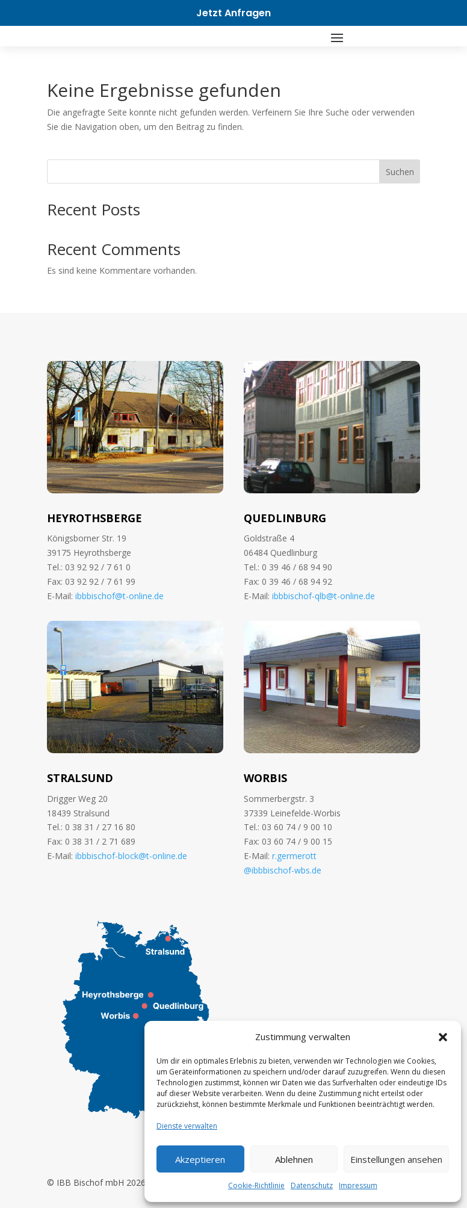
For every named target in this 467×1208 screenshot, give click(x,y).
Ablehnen (294, 1159)
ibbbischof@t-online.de (119, 596)
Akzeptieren (200, 1159)
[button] (443, 1037)
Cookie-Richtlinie (256, 1185)
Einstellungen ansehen (396, 1159)
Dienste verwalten (186, 1126)
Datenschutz (312, 1185)
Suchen (400, 171)
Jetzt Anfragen (233, 13)
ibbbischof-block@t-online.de (131, 855)
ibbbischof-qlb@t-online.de (323, 596)
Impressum (358, 1185)
